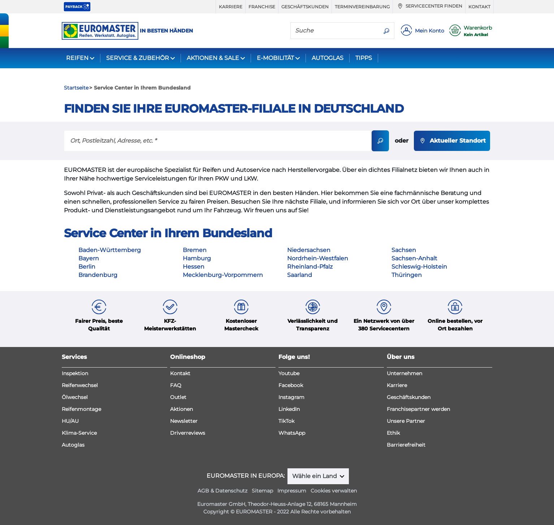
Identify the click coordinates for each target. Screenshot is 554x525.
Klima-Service (79, 433)
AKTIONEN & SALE (213, 58)
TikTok (286, 421)
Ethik (393, 433)
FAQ (175, 385)
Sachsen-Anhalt (414, 258)
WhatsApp (291, 433)
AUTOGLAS (327, 58)
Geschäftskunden (305, 6)
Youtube (288, 373)
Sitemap (262, 490)
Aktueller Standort (452, 140)
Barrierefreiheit (406, 445)
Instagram (291, 397)
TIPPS (363, 58)
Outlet (178, 397)
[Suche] (335, 30)
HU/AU (70, 421)
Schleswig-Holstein (419, 266)
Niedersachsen (308, 250)
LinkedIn (289, 409)
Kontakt (479, 6)
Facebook (290, 385)
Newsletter (184, 421)
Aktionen (181, 409)
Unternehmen (404, 373)
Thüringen (406, 275)
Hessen (193, 266)
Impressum (291, 490)
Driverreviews (187, 433)
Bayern (88, 258)
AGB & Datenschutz (222, 490)
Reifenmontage (81, 409)
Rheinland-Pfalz (310, 266)
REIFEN (77, 58)
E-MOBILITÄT (275, 58)
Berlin (86, 266)
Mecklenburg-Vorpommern (223, 275)
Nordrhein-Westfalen (317, 258)
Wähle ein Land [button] (315, 476)
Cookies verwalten (334, 490)
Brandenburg (97, 275)
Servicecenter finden (429, 6)
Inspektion (75, 373)
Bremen (195, 250)
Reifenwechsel (80, 385)
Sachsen (403, 250)
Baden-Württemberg (109, 250)
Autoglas (73, 445)
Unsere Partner (406, 421)
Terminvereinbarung (362, 6)
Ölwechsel (75, 397)
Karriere (230, 6)
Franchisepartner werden (418, 409)
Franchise (261, 6)
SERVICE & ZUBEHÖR (137, 58)
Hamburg (197, 258)
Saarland (299, 275)
